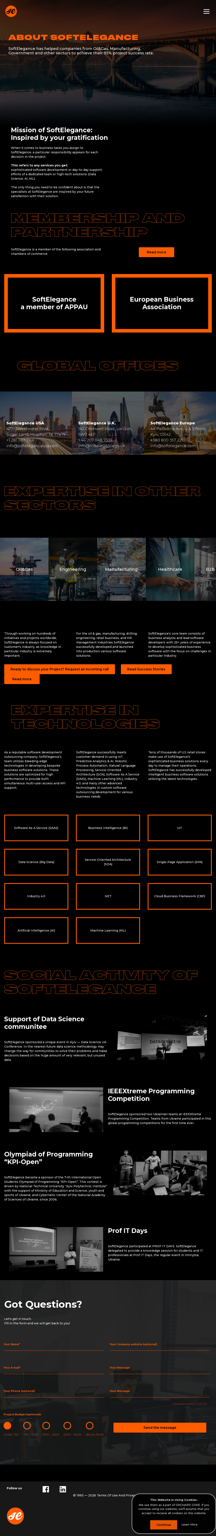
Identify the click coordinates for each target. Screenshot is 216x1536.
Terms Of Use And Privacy (117, 1495)
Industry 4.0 (36, 896)
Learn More (189, 1524)
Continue (164, 1525)
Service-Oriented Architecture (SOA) (108, 862)
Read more (156, 252)
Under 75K (11, 1434)
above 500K (95, 1434)
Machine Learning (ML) (108, 930)
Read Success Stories (146, 669)
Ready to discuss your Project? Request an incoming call (60, 669)
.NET (108, 896)
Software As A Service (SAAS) (36, 828)
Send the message (159, 1428)
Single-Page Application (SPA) (179, 862)
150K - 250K (50, 1434)
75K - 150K (30, 1434)
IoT (179, 828)
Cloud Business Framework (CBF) (179, 896)
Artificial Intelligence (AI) (36, 930)
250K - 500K (72, 1434)
